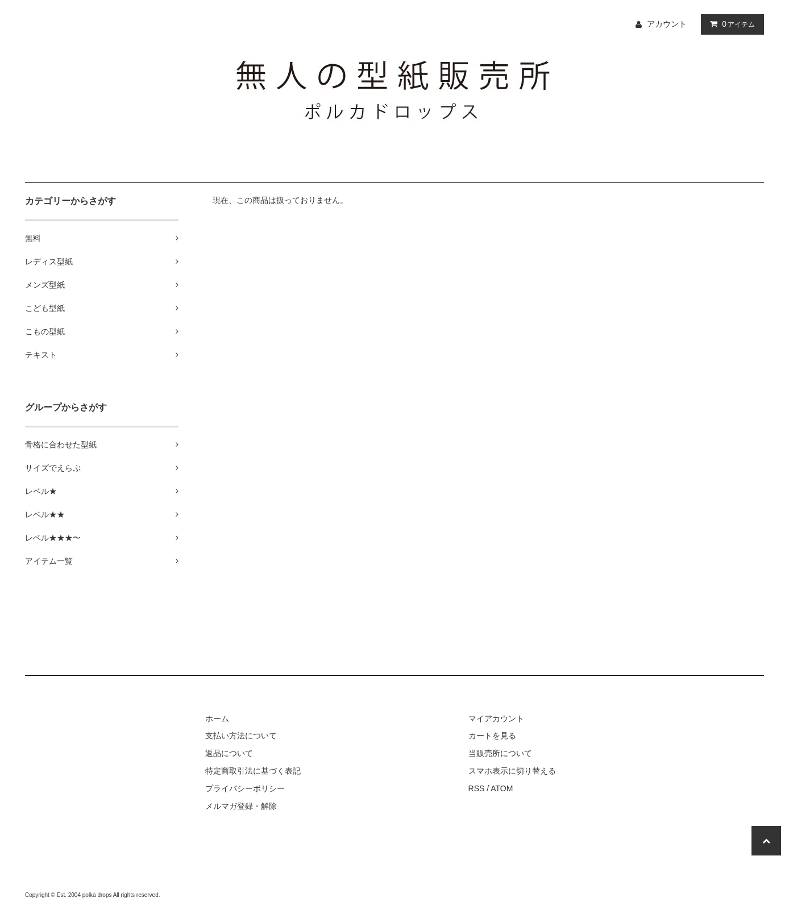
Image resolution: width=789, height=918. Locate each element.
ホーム (217, 718)
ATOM (502, 788)
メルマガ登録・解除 (241, 806)
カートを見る (492, 735)
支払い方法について (241, 735)
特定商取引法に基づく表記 (253, 770)
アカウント (667, 23)
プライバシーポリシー (245, 788)
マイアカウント (496, 718)
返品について (229, 753)
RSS (476, 788)
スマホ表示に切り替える (512, 770)
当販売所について (500, 753)
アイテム (730, 23)
